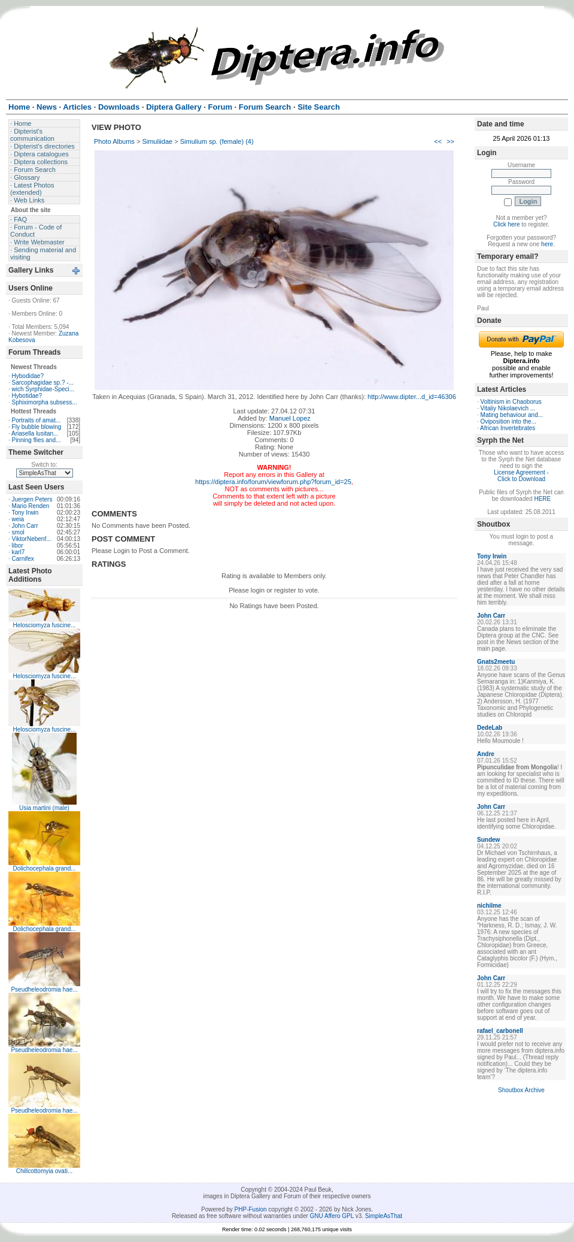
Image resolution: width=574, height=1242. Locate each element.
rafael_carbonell (500, 1031)
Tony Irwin (24, 512)
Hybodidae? (28, 376)
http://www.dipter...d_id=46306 (412, 396)
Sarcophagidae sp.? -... (43, 382)
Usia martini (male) (44, 808)
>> (450, 141)
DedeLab (489, 727)
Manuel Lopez (290, 418)
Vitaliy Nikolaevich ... (508, 408)
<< (438, 141)
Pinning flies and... (36, 440)
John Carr (25, 525)
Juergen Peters (32, 499)
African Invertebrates (507, 428)
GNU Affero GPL (332, 1216)
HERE (542, 498)
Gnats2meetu (496, 661)
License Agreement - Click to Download (521, 475)
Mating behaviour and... (512, 415)
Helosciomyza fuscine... (44, 625)
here (547, 244)
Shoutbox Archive (521, 1090)
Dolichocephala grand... (44, 868)
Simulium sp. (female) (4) (217, 141)
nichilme (489, 905)
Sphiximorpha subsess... (44, 402)
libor (17, 545)
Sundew (488, 839)
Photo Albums (114, 141)
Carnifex (23, 558)
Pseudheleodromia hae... (44, 989)
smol (18, 532)
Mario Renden (31, 506)
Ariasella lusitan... (34, 433)
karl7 (18, 552)
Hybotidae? (27, 395)
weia (18, 519)
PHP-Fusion (251, 1209)
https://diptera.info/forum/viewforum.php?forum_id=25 (273, 481)
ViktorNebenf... (31, 539)
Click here (506, 224)
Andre (485, 754)
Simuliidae (157, 141)
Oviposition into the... (508, 421)
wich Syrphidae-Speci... (43, 389)
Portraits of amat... (36, 420)
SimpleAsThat (383, 1216)
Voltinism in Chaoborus (511, 401)
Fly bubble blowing (37, 427)
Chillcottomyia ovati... (44, 1171)
